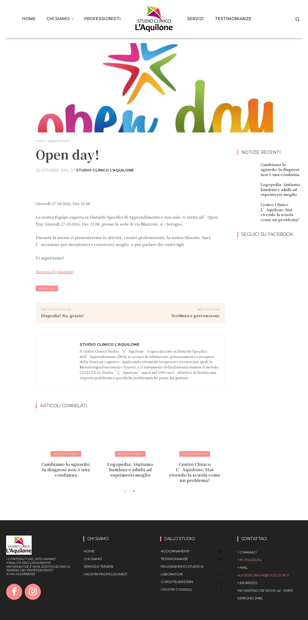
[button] (297, 19)
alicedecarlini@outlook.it (263, 575)
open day (47, 288)
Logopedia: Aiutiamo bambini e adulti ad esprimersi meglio (130, 469)
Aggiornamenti (59, 141)
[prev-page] (125, 491)
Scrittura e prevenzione (195, 315)
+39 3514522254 (249, 560)
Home (40, 141)
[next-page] (133, 491)
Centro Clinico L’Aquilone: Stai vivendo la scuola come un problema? (194, 472)
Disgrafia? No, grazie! (62, 315)
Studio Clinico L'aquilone (105, 170)
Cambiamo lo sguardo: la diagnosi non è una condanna (66, 469)
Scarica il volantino (54, 271)
